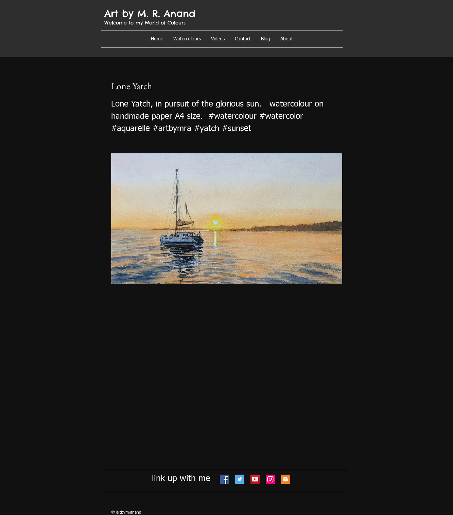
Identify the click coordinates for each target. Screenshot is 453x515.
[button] (286, 39)
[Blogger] (285, 479)
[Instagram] (270, 479)
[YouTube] (255, 479)
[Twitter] (239, 479)
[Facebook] (224, 479)
